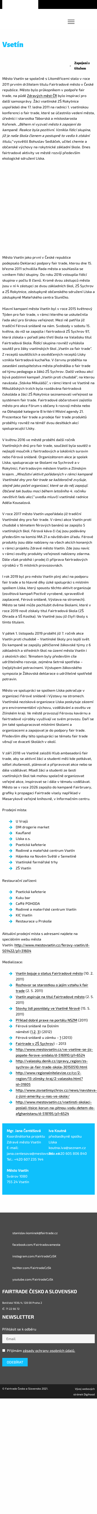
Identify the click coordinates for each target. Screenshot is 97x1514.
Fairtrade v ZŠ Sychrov (34, 1043)
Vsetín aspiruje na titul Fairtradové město (50, 996)
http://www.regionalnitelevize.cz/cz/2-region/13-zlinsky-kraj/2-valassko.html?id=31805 (49, 1078)
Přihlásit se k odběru (19, 1329)
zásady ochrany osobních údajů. (49, 1350)
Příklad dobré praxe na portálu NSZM (46, 1020)
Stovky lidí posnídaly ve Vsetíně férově (48, 1008)
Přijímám (38, 1350)
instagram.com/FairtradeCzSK (29, 1256)
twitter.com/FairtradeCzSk (26, 1267)
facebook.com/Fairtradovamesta (31, 1244)
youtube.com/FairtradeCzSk (27, 1279)
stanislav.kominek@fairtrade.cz (30, 1233)
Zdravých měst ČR (42, 95)
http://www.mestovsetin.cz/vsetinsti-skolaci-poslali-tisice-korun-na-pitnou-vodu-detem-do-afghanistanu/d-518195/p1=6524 (55, 1108)
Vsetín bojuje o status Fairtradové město (49, 973)
